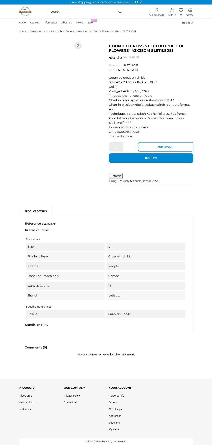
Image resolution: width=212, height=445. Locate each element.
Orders (113, 402)
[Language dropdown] (187, 22)
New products (27, 402)
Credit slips (115, 409)
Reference (33, 223)
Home (22, 22)
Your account (120, 387)
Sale (92, 21)
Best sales (25, 409)
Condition (32, 325)
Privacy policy (72, 395)
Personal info (116, 395)
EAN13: (113, 70)
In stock (31, 230)
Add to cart (166, 146)
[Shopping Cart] (190, 11)
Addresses (115, 415)
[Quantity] (116, 147)
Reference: (116, 65)
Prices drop (25, 395)
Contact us (70, 402)
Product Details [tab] (35, 211)
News (79, 22)
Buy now (151, 158)
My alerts (114, 429)
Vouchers (114, 422)
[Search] (120, 11)
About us (66, 22)
